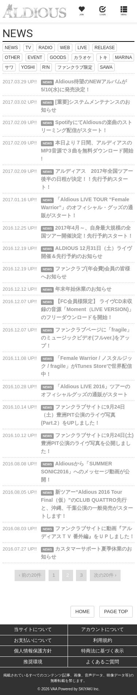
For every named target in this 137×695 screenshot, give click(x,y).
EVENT (35, 57)
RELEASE (105, 47)
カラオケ (82, 57)
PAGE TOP (116, 611)
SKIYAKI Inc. (89, 689)
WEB (65, 47)
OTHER (12, 57)
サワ (9, 67)
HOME (82, 611)
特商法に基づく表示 (102, 651)
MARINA (123, 57)
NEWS (11, 47)
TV (28, 47)
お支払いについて (33, 640)
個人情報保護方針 (33, 651)
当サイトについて (33, 629)
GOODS (58, 57)
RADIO (46, 47)
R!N (46, 67)
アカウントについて (102, 629)
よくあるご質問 (102, 661)
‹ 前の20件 (30, 575)
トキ (103, 57)
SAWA (106, 67)
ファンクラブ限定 (74, 67)
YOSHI (28, 67)
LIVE (82, 47)
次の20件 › (105, 575)
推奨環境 (32, 661)
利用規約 (102, 640)
